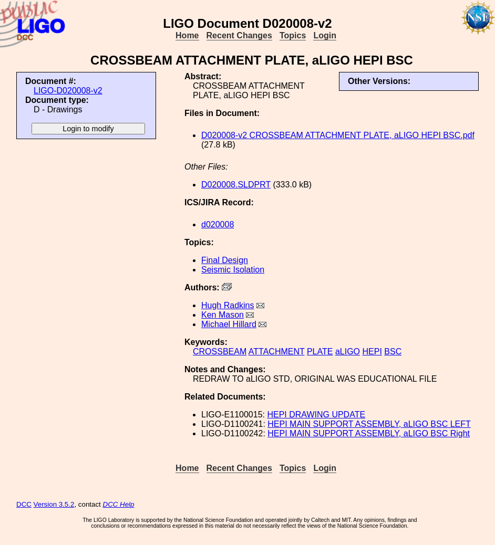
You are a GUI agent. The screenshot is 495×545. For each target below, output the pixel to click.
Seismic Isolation (232, 269)
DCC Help (119, 504)
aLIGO (347, 351)
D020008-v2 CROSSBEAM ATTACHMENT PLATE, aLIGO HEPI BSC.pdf (338, 135)
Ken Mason (222, 314)
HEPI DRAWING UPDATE (316, 414)
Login (324, 35)
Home (187, 35)
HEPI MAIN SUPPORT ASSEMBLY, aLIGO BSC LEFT (369, 424)
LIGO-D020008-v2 (68, 90)
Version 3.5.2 (54, 504)
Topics (293, 35)
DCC (24, 504)
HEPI (371, 351)
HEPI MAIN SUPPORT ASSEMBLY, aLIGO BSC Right (368, 433)
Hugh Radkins (227, 305)
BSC (392, 351)
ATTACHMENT (277, 351)
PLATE (320, 351)
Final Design (224, 260)
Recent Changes (239, 35)
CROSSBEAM (219, 351)
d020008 (217, 224)
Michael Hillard (228, 324)
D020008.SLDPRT (236, 184)
